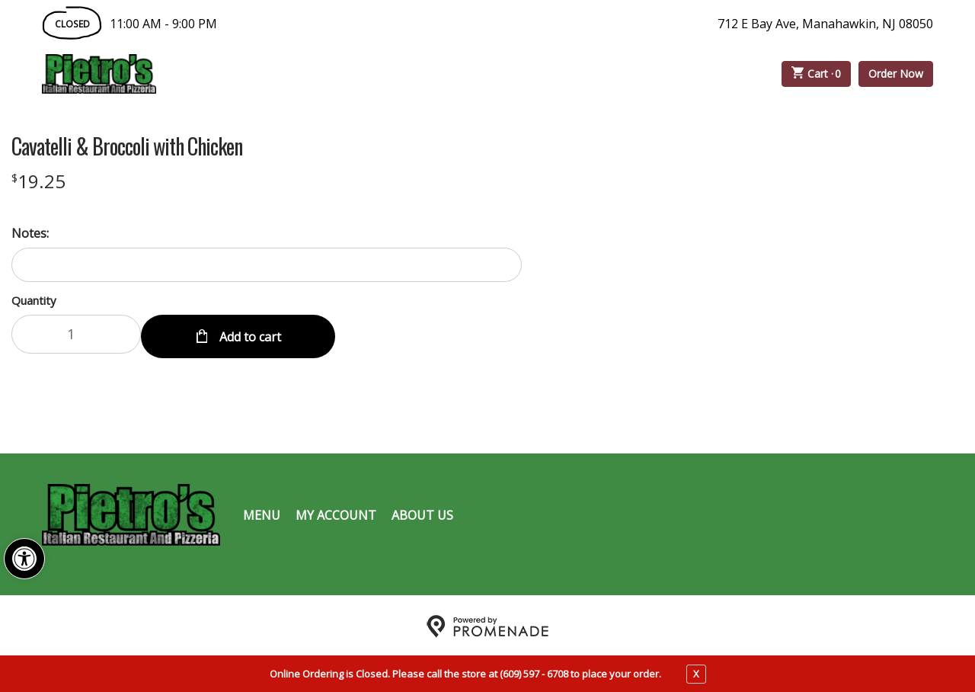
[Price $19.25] (38, 181)
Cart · (816, 74)
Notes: (30, 233)
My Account (336, 512)
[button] (24, 558)
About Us (422, 512)
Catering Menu (376, 74)
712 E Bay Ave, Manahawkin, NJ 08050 (825, 23)
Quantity (33, 300)
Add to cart (248, 333)
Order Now (895, 73)
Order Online (243, 74)
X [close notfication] (696, 674)
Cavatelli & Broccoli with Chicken (126, 146)
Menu (261, 512)
